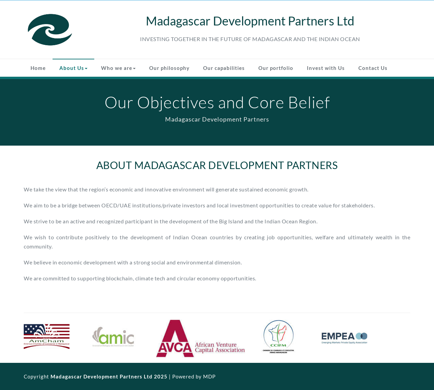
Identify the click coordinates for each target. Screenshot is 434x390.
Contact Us (373, 68)
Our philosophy (169, 68)
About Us (73, 68)
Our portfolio (275, 68)
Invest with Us (326, 68)
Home (38, 68)
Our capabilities (224, 68)
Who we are (118, 68)
